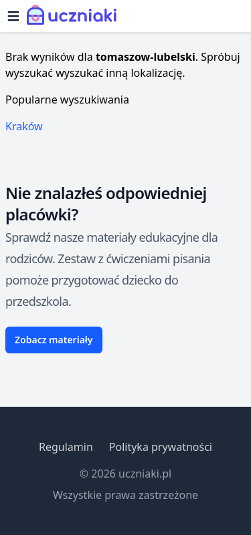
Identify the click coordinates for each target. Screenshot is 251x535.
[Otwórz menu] (13, 16)
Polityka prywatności (160, 446)
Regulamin (66, 446)
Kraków (24, 126)
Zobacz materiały (54, 339)
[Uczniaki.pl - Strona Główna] (74, 16)
